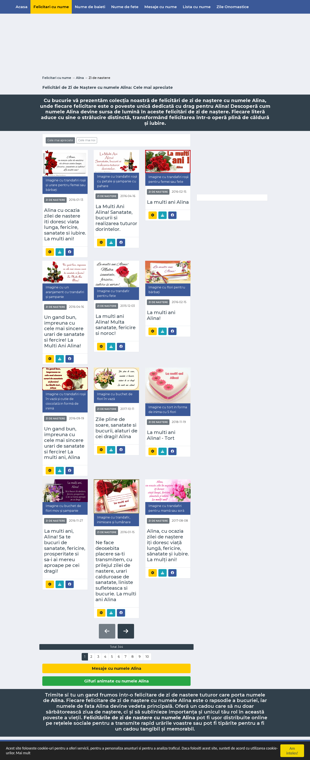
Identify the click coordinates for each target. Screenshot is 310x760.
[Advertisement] (155, 44)
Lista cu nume (197, 6)
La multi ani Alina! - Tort (161, 435)
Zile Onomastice (232, 6)
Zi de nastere (55, 199)
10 (147, 657)
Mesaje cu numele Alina (116, 668)
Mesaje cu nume (160, 6)
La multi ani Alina (168, 202)
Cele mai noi (86, 140)
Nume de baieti (90, 6)
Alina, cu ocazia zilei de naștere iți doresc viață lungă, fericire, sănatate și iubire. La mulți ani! (168, 545)
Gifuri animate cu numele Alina (116, 681)
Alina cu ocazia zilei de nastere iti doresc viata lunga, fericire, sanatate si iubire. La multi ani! (65, 225)
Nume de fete (124, 6)
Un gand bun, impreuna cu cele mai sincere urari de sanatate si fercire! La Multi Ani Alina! (64, 332)
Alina (80, 78)
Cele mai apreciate (60, 140)
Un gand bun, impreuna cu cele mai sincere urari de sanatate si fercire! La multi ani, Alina (64, 443)
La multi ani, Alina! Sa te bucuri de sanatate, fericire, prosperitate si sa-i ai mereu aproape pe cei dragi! (64, 551)
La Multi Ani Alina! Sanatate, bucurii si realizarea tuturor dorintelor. (116, 218)
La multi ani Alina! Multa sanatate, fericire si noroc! (115, 325)
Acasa (21, 6)
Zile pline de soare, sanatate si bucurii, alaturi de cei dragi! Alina (116, 428)
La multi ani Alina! (161, 315)
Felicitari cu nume (51, 6)
